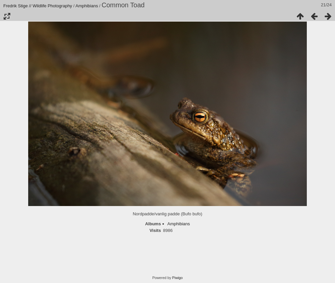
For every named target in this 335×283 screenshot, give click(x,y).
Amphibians (87, 5)
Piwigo (177, 278)
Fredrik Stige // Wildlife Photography (37, 5)
